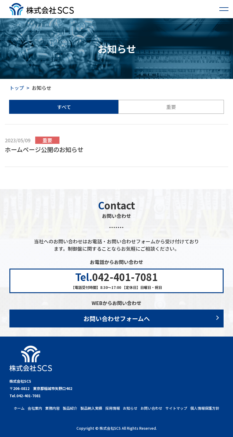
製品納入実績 (91, 408)
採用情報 (112, 408)
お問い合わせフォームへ (116, 318)
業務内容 (52, 408)
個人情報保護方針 (204, 408)
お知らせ (130, 408)
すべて (64, 106)
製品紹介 (70, 408)
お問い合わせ (151, 408)
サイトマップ (176, 408)
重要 (171, 106)
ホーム (19, 408)
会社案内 (35, 408)
